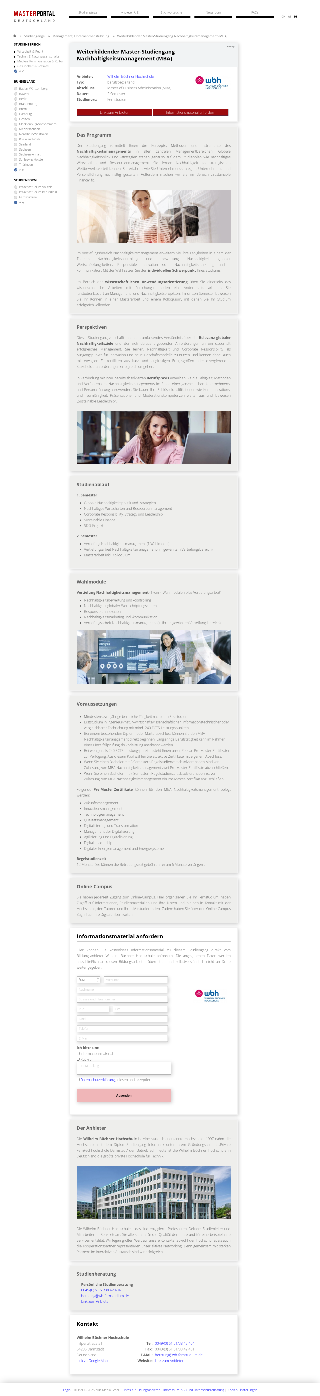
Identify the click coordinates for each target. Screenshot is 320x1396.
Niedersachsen (29, 129)
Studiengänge (34, 36)
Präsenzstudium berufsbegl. (38, 192)
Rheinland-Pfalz (29, 139)
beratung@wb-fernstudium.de (105, 1295)
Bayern (24, 94)
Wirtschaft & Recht (30, 52)
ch (283, 16)
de (296, 16)
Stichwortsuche (171, 12)
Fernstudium (28, 197)
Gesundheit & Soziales (33, 66)
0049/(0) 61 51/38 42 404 (101, 1290)
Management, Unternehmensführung (80, 36)
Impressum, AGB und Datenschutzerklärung (193, 1390)
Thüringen (26, 165)
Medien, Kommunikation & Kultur (40, 61)
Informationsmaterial (96, 1053)
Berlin (23, 99)
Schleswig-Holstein (32, 159)
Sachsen (25, 149)
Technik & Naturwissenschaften (39, 56)
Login (66, 1390)
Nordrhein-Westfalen (33, 134)
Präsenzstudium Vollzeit (35, 187)
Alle (21, 71)
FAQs (255, 12)
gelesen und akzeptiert (116, 1079)
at (289, 16)
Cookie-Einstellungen (242, 1390)
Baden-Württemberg (33, 89)
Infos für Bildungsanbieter (142, 1390)
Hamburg (25, 114)
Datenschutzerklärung (97, 1079)
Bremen (24, 109)
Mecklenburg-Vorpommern (37, 124)
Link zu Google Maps (93, 1360)
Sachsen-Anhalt (30, 154)
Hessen (24, 119)
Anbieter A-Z (129, 12)
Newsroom (213, 12)
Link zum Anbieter (114, 112)
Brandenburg (28, 104)
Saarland (25, 144)
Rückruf (86, 1059)
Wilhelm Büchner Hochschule (130, 76)
